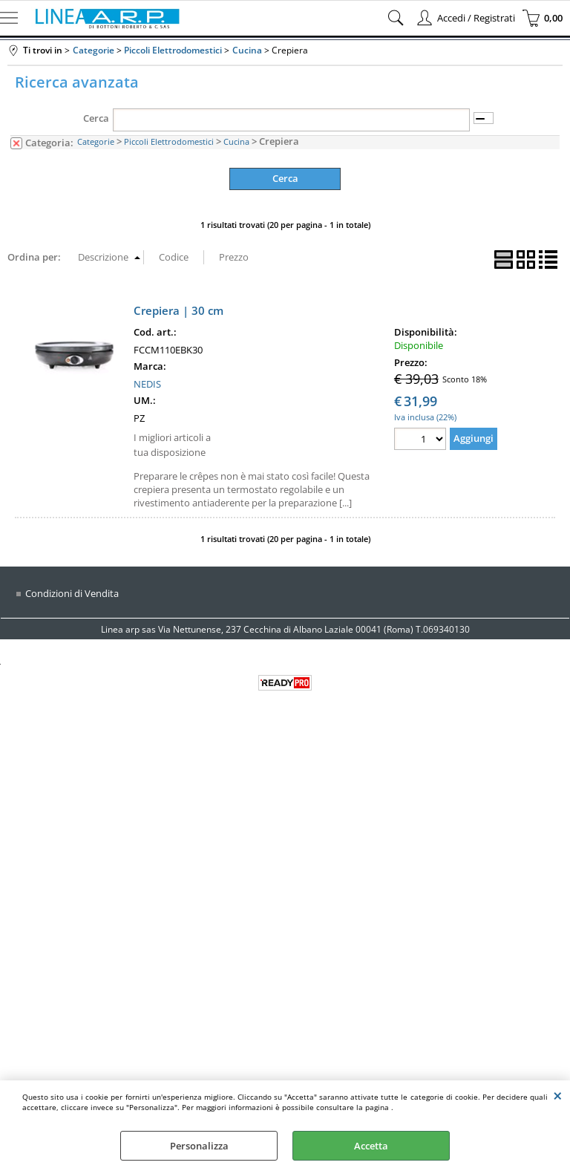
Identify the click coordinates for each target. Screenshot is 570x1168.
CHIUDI (558, 1095)
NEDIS (147, 384)
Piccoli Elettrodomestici (169, 141)
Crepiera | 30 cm (178, 310)
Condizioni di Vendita (72, 593)
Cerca (96, 118)
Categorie (95, 141)
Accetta (371, 1145)
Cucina (236, 141)
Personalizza (199, 1145)
